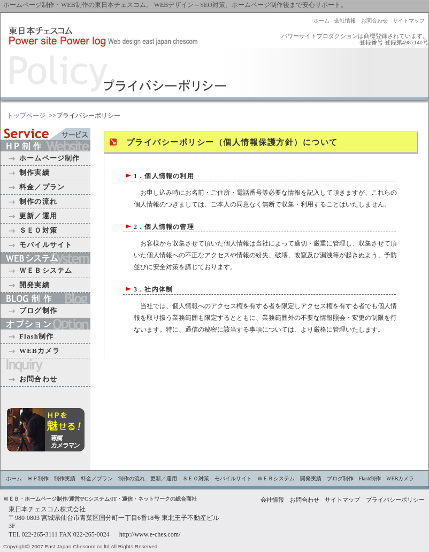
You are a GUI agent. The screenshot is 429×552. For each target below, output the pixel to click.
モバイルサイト (45, 245)
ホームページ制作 (49, 158)
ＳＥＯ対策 (38, 230)
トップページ (26, 115)
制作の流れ (38, 201)
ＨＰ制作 (38, 478)
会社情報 (345, 21)
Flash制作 (36, 336)
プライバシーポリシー (395, 500)
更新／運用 (38, 216)
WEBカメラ (39, 351)
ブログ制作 (38, 310)
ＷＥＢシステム (45, 270)
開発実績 (34, 285)
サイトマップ (409, 21)
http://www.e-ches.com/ (150, 534)
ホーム (321, 21)
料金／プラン (42, 187)
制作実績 (34, 172)
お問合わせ (374, 21)
